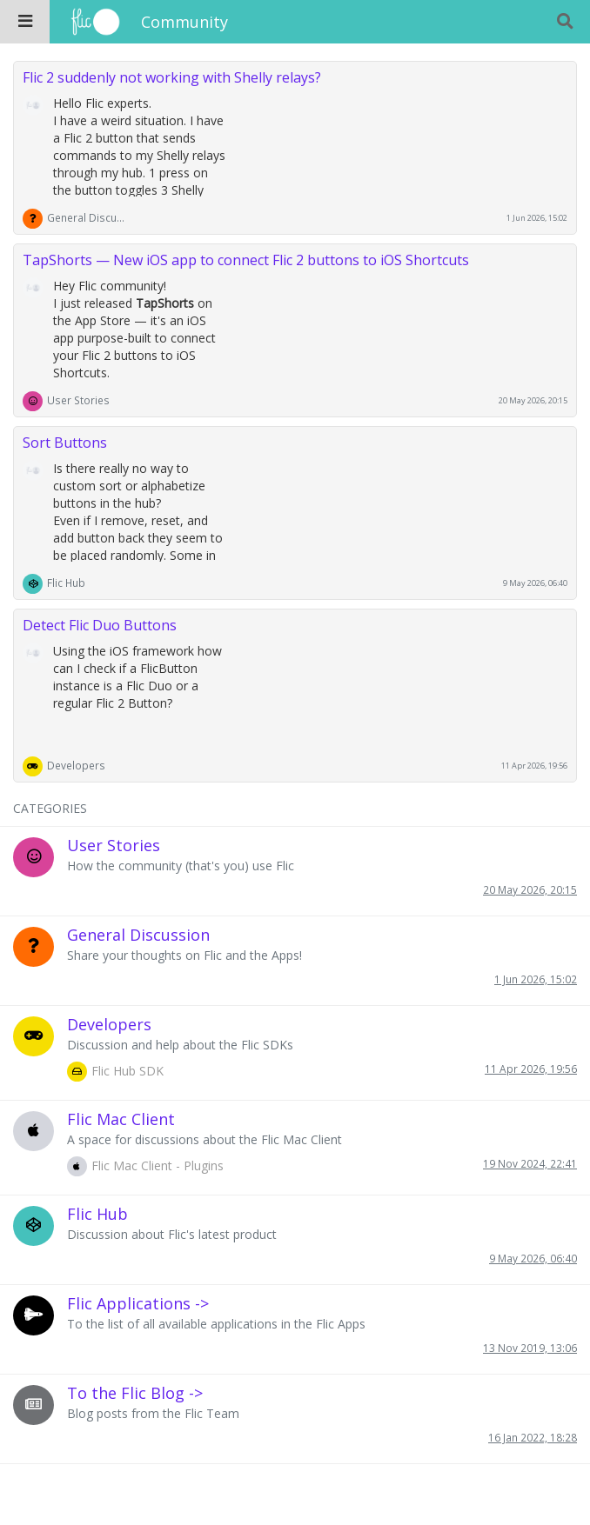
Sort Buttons (65, 442)
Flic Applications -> (138, 1303)
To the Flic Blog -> (135, 1392)
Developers (76, 765)
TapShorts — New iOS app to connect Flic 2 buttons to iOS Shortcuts (246, 260)
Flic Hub (66, 582)
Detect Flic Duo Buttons (100, 625)
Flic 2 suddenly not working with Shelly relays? (172, 77)
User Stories (78, 400)
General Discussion (86, 217)
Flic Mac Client (121, 1119)
